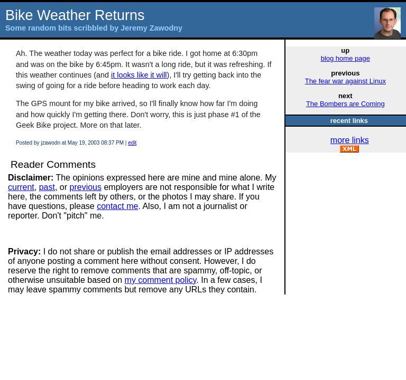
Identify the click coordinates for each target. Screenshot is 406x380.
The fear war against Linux (345, 81)
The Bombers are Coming (345, 104)
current (21, 187)
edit (132, 143)
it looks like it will (139, 75)
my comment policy (161, 280)
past (47, 187)
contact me (117, 206)
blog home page (345, 58)
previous (86, 187)
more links (349, 140)
